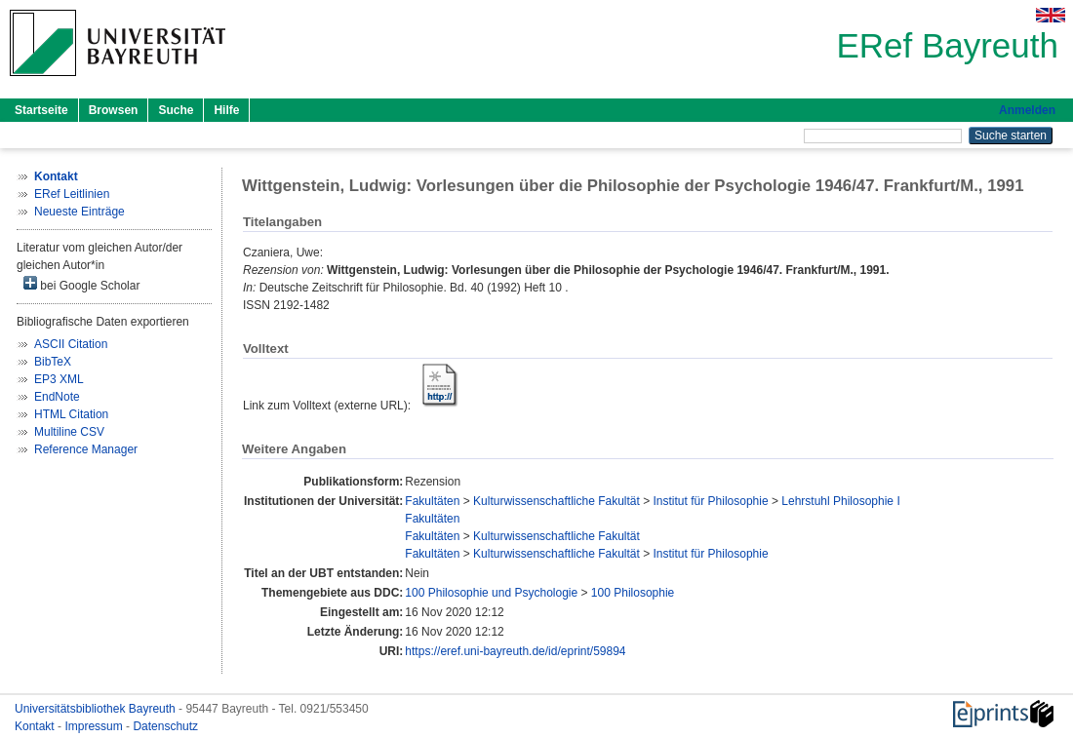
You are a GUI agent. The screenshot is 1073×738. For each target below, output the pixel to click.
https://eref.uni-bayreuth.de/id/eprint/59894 (515, 651)
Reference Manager (86, 449)
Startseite (41, 110)
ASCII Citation (70, 344)
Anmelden (1027, 110)
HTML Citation (71, 414)
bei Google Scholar (81, 284)
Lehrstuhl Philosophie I (840, 501)
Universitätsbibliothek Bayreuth (97, 709)
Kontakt (36, 726)
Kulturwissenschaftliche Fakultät (556, 501)
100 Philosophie (632, 593)
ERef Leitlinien (71, 194)
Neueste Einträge (79, 211)
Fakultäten (432, 501)
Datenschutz (165, 726)
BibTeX (52, 362)
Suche (175, 110)
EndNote (57, 397)
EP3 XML (59, 379)
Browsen (114, 110)
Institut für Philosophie (711, 501)
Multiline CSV (69, 432)
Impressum (95, 726)
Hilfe (226, 110)
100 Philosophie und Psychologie (491, 593)
